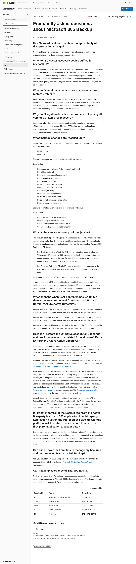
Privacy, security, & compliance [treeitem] (15, 61)
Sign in (131, 3)
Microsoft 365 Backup (61, 16)
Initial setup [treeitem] (8, 41)
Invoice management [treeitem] (11, 53)
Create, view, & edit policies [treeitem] (13, 45)
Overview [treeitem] (7, 33)
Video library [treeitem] (8, 69)
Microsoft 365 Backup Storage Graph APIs (79, 462)
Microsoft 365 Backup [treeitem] (11, 29)
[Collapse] (27, 15)
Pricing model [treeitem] (9, 37)
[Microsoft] (4, 3)
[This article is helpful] (127, 16)
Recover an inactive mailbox (69, 378)
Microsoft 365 (45, 16)
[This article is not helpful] (130, 16)
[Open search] (125, 3)
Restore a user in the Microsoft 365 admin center (80, 349)
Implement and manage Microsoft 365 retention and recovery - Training (59, 535)
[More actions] (101, 16)
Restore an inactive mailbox (88, 390)
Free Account (127, 9)
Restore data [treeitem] (8, 49)
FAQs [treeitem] (6, 65)
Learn (36, 16)
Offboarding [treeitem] (8, 57)
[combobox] (15, 19)
